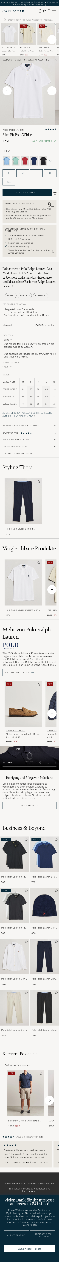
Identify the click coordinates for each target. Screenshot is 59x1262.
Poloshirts (19, 60)
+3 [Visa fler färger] (50, 160)
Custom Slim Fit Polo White (7, 51)
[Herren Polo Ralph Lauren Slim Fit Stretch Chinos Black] (44, 1007)
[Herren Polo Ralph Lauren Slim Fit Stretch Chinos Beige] (14, 1007)
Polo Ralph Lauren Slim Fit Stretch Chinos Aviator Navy (20, 528)
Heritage (25, 295)
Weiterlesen (30, 1224)
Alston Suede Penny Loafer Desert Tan (23, 734)
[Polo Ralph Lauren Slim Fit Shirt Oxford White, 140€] (14, 962)
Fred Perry (25, 48)
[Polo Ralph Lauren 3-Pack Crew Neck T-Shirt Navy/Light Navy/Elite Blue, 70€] (44, 860)
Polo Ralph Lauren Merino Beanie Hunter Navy (44, 927)
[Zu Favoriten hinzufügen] (38, 482)
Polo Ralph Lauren (9, 48)
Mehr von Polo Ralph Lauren (27, 633)
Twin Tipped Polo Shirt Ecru (26, 51)
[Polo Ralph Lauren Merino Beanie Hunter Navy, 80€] (44, 911)
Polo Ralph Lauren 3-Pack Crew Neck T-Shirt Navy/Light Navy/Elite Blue (44, 876)
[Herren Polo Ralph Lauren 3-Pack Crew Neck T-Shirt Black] (14, 854)
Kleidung (7, 60)
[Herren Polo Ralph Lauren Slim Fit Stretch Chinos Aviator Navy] (23, 501)
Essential (40, 295)
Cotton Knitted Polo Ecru (46, 51)
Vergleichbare (29, 548)
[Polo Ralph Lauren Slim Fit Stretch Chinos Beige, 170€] (14, 1013)
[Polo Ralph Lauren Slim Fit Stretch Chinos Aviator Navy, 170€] (23, 507)
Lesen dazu (27, 806)
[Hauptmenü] (54, 11)
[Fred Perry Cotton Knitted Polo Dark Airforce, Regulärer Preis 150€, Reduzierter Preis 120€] (25, 1099)
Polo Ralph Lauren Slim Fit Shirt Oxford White (13, 978)
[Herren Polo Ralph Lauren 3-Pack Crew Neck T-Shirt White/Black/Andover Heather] (14, 905)
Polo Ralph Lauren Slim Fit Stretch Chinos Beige (13, 1030)
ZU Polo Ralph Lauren (19, 672)
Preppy (10, 295)
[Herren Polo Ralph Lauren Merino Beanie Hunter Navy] (44, 905)
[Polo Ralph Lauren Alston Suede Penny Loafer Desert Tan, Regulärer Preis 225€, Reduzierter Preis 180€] (23, 712)
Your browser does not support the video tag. (29, 758)
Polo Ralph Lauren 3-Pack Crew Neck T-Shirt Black (14, 876)
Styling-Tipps (18, 467)
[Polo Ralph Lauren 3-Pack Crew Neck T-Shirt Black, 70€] (14, 860)
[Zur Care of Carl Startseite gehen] (14, 11)
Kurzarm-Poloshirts (38, 60)
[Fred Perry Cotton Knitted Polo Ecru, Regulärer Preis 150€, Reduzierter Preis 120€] (46, 39)
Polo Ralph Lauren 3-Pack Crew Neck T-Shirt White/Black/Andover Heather (14, 927)
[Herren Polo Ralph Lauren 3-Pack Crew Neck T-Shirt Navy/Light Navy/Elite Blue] (44, 854)
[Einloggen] (40, 11)
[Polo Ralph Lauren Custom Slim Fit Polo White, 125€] (9, 39)
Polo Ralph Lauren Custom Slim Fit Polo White (22, 610)
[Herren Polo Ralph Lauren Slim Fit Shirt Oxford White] (14, 956)
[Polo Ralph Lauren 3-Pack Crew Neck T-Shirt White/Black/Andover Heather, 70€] (14, 911)
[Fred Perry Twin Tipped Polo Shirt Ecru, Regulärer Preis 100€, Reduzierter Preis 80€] (27, 39)
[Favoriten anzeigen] (44, 11)
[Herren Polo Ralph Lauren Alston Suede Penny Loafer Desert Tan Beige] (23, 704)
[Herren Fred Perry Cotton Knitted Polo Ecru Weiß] (46, 33)
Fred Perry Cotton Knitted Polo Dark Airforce (23, 1120)
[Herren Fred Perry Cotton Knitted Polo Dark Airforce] (25, 1093)
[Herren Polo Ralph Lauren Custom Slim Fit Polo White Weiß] (9, 33)
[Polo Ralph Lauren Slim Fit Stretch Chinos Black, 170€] (44, 1013)
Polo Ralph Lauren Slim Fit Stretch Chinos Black (43, 1030)
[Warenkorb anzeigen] (49, 11)
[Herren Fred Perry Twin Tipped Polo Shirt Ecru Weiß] (27, 33)
